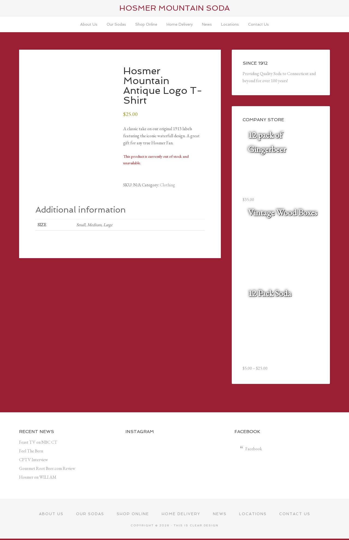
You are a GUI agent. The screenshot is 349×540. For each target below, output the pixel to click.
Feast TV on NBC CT (38, 443)
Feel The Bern (31, 452)
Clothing (167, 186)
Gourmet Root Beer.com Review (47, 469)
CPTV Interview (33, 460)
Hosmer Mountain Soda (174, 8)
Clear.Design (204, 526)
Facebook (253, 449)
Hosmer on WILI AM (37, 478)
